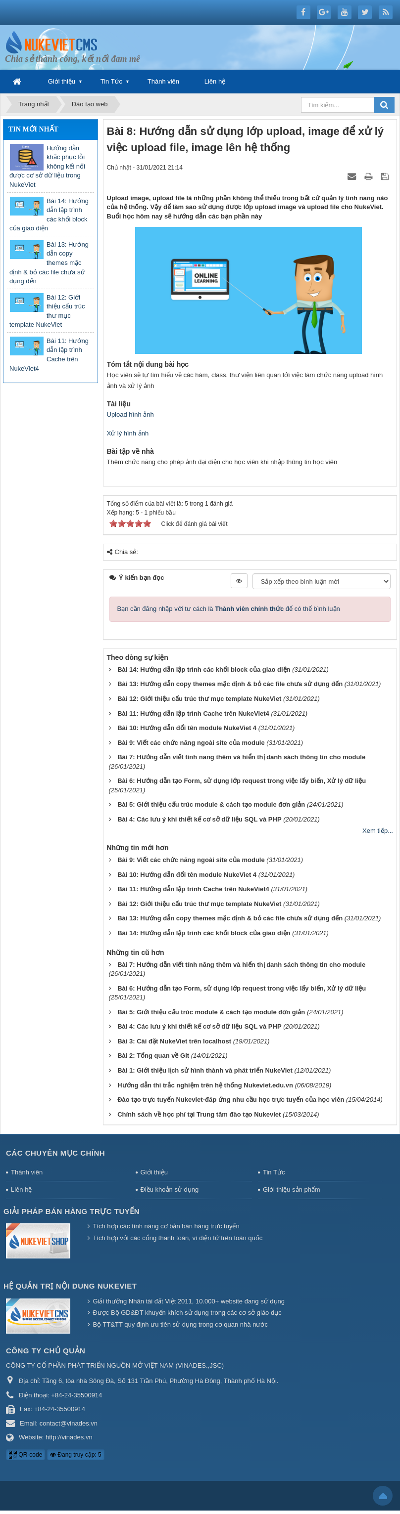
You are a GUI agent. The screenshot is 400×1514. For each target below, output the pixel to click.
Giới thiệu (61, 81)
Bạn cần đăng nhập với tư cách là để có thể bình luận (228, 608)
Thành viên (163, 81)
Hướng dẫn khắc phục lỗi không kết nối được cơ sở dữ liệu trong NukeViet (47, 166)
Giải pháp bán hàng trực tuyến (71, 1211)
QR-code (25, 1454)
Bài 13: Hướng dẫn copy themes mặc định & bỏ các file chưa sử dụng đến (49, 263)
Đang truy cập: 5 (75, 1454)
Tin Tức (111, 81)
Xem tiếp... (377, 830)
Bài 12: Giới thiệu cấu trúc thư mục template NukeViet (47, 311)
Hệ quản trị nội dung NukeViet (70, 1286)
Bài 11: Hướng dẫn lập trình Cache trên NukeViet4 (49, 354)
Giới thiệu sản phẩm (291, 1189)
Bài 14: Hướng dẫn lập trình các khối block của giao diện (49, 214)
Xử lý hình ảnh (128, 433)
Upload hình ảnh (130, 414)
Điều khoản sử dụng (170, 1189)
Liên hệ (214, 81)
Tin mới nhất (33, 129)
